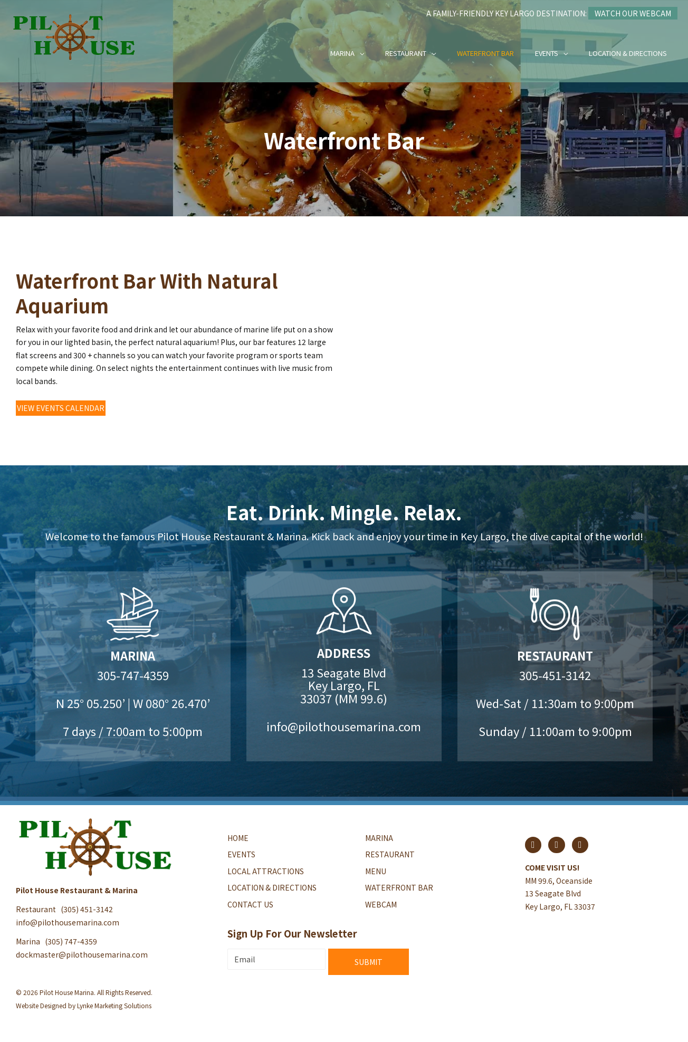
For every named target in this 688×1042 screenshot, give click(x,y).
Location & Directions (628, 53)
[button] (61, 408)
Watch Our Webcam (633, 13)
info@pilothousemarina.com (343, 726)
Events (546, 53)
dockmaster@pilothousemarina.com (82, 954)
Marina (342, 53)
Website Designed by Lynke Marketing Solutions (83, 1005)
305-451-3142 (555, 674)
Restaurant (405, 53)
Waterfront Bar (485, 53)
